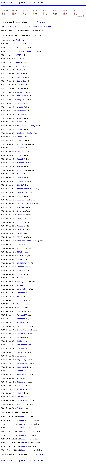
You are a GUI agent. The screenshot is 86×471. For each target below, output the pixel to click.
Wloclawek (19, 44)
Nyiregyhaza (22, 282)
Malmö (19, 408)
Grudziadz (21, 111)
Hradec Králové (24, 189)
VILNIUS (20, 323)
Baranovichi (22, 289)
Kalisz (20, 178)
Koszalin (21, 207)
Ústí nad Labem (24, 241)
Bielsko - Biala (24, 133)
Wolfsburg (21, 404)
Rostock (20, 371)
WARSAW (19, 55)
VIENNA (20, 285)
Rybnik (20, 122)
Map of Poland (38, 22)
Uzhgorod (21, 248)
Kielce (19, 63)
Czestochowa (21, 48)
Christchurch (26, 450)
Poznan (20, 103)
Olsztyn (20, 141)
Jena (19, 378)
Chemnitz (21, 293)
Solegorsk (21, 382)
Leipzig (20, 311)
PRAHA (19, 237)
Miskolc (20, 256)
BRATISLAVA (22, 263)
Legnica (20, 148)
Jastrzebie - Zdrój (26, 126)
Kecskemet (21, 367)
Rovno (19, 308)
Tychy (19, 115)
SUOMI (29, 3)
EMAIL (22, 3)
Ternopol (21, 315)
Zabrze (20, 89)
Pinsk (19, 274)
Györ (19, 297)
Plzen (19, 304)
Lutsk (19, 259)
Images (17, 27)
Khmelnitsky (22, 401)
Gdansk (20, 167)
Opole (19, 70)
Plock (17, 40)
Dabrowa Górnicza (25, 204)
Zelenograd (22, 219)
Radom (18, 59)
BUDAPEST (21, 300)
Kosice (20, 226)
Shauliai (21, 334)
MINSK (19, 393)
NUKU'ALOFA (25, 417)
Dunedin (23, 446)
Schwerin (21, 389)
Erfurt (20, 397)
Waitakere (24, 424)
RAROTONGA (24, 420)
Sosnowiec (21, 81)
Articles (27, 27)
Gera (19, 337)
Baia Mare (21, 375)
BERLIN (20, 252)
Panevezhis (22, 363)
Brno (19, 211)
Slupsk (20, 196)
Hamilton (24, 439)
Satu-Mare (21, 326)
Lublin (20, 129)
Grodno (20, 222)
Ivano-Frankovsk (24, 330)
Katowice (21, 92)
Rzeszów (20, 159)
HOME (3, 3)
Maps (10, 27)
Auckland (24, 428)
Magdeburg (21, 360)
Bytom (19, 74)
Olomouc (20, 170)
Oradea (20, 386)
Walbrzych (21, 152)
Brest (19, 174)
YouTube (47, 27)
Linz (19, 356)
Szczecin (21, 230)
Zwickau (20, 352)
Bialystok (21, 181)
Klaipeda (21, 271)
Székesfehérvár (24, 345)
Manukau (23, 435)
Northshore (25, 432)
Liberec (20, 200)
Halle (19, 341)
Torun (18, 66)
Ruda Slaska (22, 96)
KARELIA (36, 3)
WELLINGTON (25, 443)
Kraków (20, 118)
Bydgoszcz (21, 100)
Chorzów (20, 77)
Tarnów (20, 137)
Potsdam (20, 267)
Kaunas (20, 278)
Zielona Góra (23, 163)
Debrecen (21, 319)
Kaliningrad (22, 193)
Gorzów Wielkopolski (25, 51)
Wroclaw (20, 107)
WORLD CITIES (13, 3)
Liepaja (20, 349)
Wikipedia (37, 27)
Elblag (20, 155)
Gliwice (20, 85)
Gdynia (20, 185)
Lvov (19, 233)
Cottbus (20, 215)
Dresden (20, 245)
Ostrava (20, 144)
